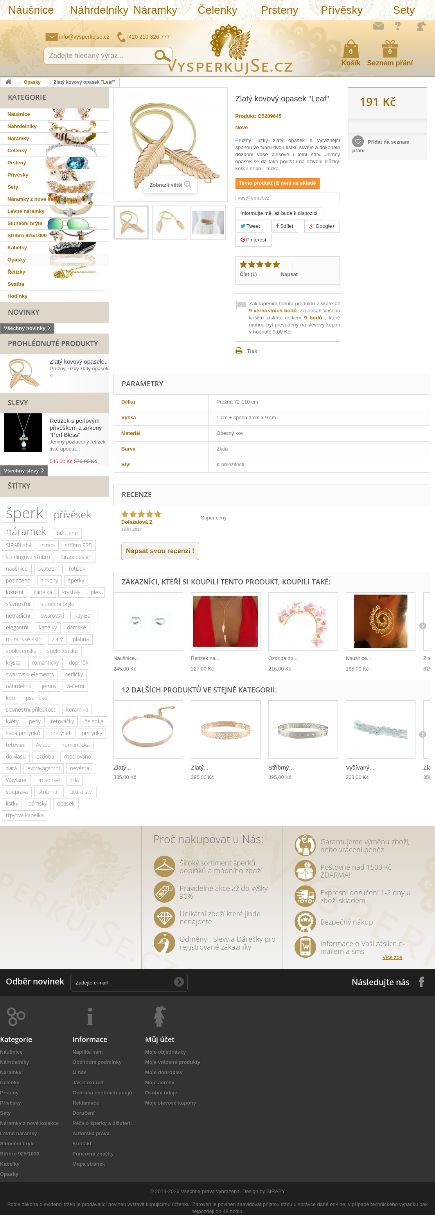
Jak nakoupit (87, 1082)
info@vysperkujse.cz (84, 37)
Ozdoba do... (282, 658)
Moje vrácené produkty (173, 1062)
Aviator (44, 744)
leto (10, 697)
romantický (45, 662)
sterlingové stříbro (28, 557)
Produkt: (245, 116)
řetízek (77, 568)
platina (81, 639)
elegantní (17, 627)
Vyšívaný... (360, 767)
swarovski (52, 615)
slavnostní (18, 604)
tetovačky (62, 721)
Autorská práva (91, 1133)
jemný (49, 686)
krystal (14, 662)
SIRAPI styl (18, 545)
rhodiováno (77, 756)
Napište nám (378, 25)
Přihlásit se (421, 26)
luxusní (14, 592)
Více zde (393, 957)
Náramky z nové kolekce (36, 199)
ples (96, 592)
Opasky (32, 82)
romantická (76, 744)
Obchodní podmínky (97, 1062)
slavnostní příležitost (31, 709)
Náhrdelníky (97, 10)
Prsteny (279, 10)
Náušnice (31, 10)
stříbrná (47, 791)
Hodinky (17, 296)
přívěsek (72, 514)
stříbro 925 (78, 545)
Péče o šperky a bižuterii (102, 1123)
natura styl (80, 791)
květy (12, 721)
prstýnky (92, 733)
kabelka (43, 592)
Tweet (250, 226)
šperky (76, 580)
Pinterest (253, 240)
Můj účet (159, 1039)
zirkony (49, 580)
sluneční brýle (57, 604)
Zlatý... (122, 767)
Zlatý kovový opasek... (79, 361)
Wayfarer (16, 780)
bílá (74, 780)
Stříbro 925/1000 (27, 235)
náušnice (17, 568)
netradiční (18, 615)
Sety (404, 10)
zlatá (11, 768)
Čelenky (217, 10)
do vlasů (16, 756)
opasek (66, 803)
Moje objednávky (165, 1052)
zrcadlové (49, 780)
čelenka (93, 721)
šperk (24, 513)
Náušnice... (126, 658)
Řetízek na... (205, 658)
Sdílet (285, 226)
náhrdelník (18, 686)
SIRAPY (275, 1191)
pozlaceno (18, 580)
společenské (62, 650)
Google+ (322, 226)
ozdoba (45, 756)
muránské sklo (23, 639)
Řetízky (16, 272)
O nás (79, 1072)
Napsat (289, 274)
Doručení (83, 1113)
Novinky (24, 312)
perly (35, 721)
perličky (74, 674)
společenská (21, 650)
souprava (17, 791)
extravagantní (43, 768)
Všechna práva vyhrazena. (211, 1191)
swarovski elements (30, 674)
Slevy (18, 402)
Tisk (252, 351)
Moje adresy (159, 1082)
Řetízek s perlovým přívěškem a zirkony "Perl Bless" (76, 427)
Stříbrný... (281, 767)
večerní (75, 686)
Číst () (248, 274)
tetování (15, 744)
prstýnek (61, 733)
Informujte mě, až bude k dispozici (279, 213)
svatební (48, 568)
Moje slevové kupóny (170, 1103)
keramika (77, 709)
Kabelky (17, 248)
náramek (26, 531)
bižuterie (67, 533)
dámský (38, 803)
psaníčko (36, 697)
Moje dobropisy (164, 1072)
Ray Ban (83, 615)
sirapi (48, 545)
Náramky (155, 10)
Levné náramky (26, 211)
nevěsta (79, 768)
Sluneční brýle (24, 223)
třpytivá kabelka (24, 815)
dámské (76, 627)
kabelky (48, 627)
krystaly (71, 592)
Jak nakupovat (398, 25)
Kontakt (81, 1143)
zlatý (57, 639)
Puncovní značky (92, 1154)
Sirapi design (76, 557)
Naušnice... (358, 658)
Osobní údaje (161, 1093)
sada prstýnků (23, 733)
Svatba (15, 284)
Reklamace (85, 1103)
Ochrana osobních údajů (102, 1093)
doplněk (78, 662)
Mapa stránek (88, 1164)
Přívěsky (342, 10)
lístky (12, 803)
